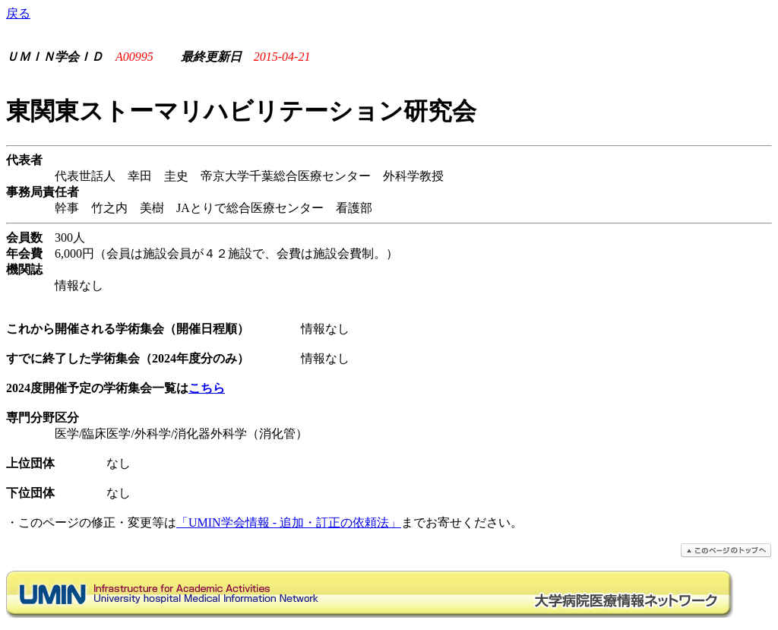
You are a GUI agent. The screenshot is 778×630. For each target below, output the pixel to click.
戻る (18, 13)
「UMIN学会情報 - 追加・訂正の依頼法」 (288, 522)
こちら (206, 387)
